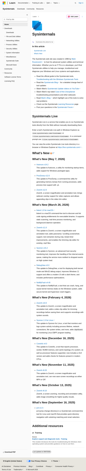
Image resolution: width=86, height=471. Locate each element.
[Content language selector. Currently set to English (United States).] (12, 461)
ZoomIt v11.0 (41, 228)
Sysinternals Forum (65, 107)
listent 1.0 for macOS (44, 210)
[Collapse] (27, 15)
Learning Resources (66, 104)
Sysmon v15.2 (42, 248)
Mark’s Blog (45, 98)
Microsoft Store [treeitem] (11, 65)
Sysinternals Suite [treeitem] (12, 61)
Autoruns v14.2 (42, 165)
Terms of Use (6, 469)
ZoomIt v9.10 (41, 391)
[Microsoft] (4, 3)
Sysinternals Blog (51, 82)
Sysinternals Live (40, 51)
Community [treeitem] (8, 69)
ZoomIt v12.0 (41, 190)
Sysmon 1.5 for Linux (44, 320)
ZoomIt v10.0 (41, 303)
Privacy (48, 466)
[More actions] (82, 16)
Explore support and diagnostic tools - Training (49, 439)
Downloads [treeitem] (10, 32)
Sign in (81, 3)
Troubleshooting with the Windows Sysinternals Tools (57, 79)
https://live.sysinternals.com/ (69, 147)
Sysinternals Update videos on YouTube (63, 89)
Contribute (39, 466)
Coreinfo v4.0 (41, 344)
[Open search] (75, 3)
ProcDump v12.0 (43, 176)
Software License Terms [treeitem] (12, 77)
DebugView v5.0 (42, 265)
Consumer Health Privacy (64, 466)
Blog (30, 466)
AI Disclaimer (6, 466)
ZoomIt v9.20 (41, 370)
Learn (35, 16)
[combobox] (15, 19)
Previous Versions (20, 466)
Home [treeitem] (6, 24)
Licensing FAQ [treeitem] (9, 81)
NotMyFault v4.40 (43, 283)
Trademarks (18, 469)
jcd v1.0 (39, 408)
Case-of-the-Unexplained (65, 92)
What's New (38, 53)
